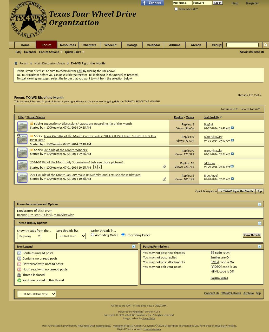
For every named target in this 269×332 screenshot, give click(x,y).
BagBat (22, 215)
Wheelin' (110, 45)
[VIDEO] (216, 267)
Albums (174, 45)
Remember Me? (186, 9)
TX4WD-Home (231, 293)
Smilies (215, 257)
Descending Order (135, 235)
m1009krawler (53, 127)
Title (21, 117)
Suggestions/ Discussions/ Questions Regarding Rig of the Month (88, 123)
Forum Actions (49, 52)
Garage (132, 45)
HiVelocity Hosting (225, 325)
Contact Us (211, 293)
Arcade (196, 45)
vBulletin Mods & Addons (128, 325)
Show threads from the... (34, 231)
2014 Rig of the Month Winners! (66, 150)
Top (260, 191)
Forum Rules (219, 278)
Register (252, 3)
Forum (46, 45)
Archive (248, 293)
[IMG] (215, 262)
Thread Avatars (152, 329)
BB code (216, 253)
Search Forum (250, 109)
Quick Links (73, 52)
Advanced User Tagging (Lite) (94, 325)
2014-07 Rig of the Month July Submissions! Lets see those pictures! (76, 162)
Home (25, 45)
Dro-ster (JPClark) (40, 215)
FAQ (19, 52)
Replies (178, 117)
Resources (68, 45)
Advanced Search (252, 51)
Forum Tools (228, 109)
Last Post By (213, 117)
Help (235, 3)
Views (190, 117)
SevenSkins (148, 318)
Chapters (89, 45)
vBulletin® (138, 311)
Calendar (30, 52)
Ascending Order (104, 235)
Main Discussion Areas (49, 63)
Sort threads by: (67, 231)
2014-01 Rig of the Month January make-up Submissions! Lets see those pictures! (85, 175)
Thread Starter (36, 117)
